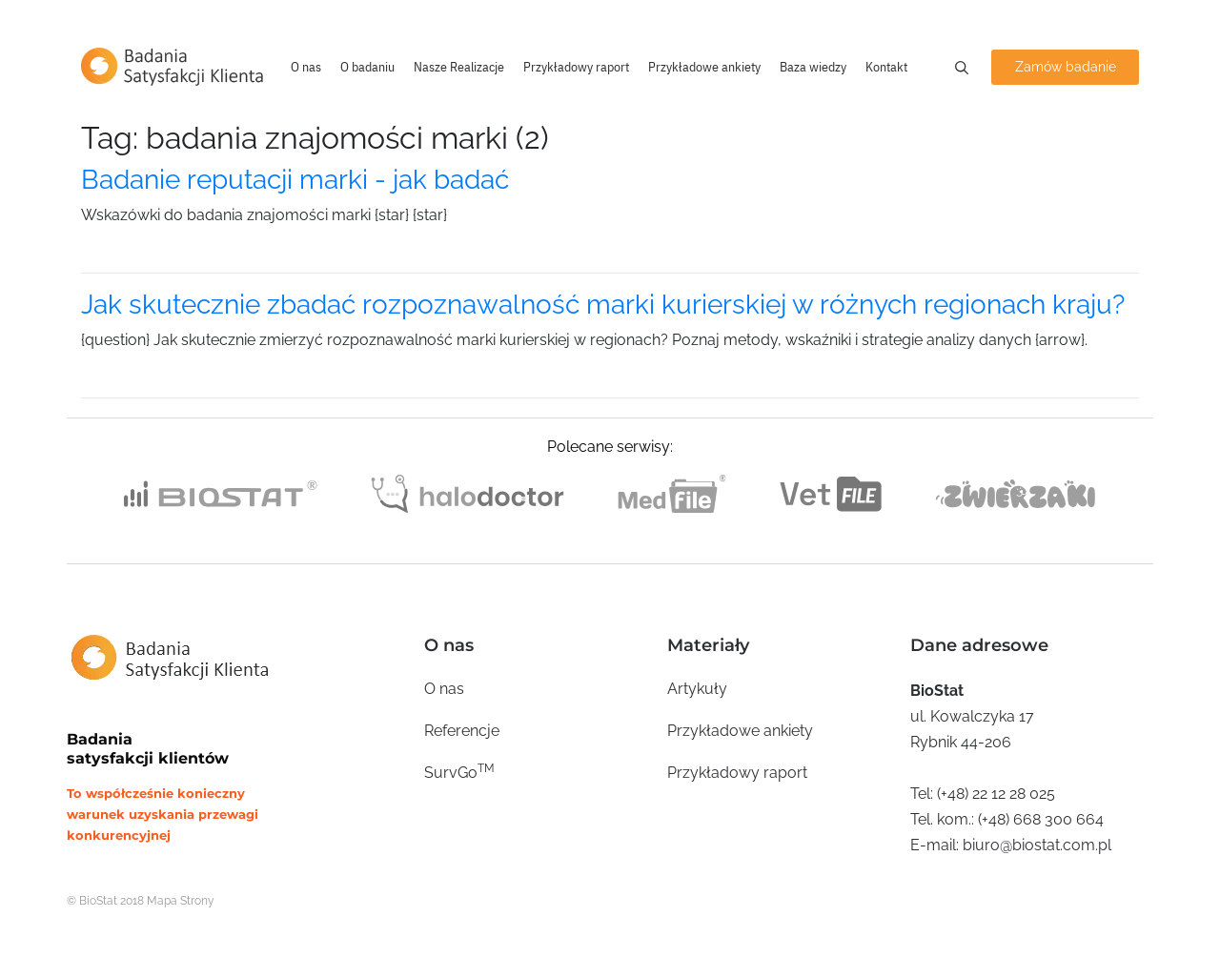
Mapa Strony (180, 900)
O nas (306, 66)
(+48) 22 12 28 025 (996, 793)
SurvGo (459, 772)
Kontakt (886, 66)
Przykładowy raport (576, 66)
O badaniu (367, 66)
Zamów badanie (1065, 66)
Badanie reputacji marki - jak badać (295, 179)
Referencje (461, 731)
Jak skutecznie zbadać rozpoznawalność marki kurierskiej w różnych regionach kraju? (603, 304)
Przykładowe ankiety (704, 66)
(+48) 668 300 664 (1041, 819)
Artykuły (697, 689)
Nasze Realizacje (459, 66)
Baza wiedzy (813, 66)
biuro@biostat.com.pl (1037, 845)
